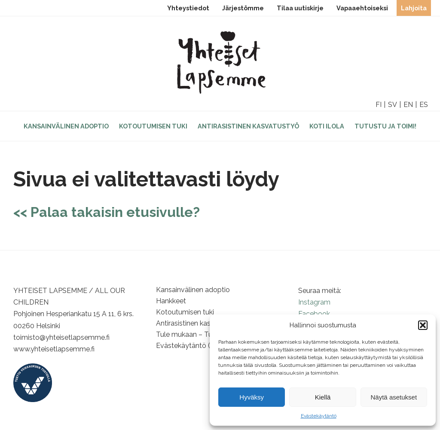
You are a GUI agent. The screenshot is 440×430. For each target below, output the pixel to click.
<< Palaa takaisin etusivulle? (106, 212)
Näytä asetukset (394, 397)
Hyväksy (251, 397)
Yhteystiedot (188, 8)
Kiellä (323, 397)
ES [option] (423, 105)
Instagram (314, 302)
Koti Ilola (326, 126)
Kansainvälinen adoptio (66, 126)
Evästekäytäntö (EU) (188, 346)
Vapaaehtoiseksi (362, 8)
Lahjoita (414, 8)
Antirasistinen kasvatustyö (248, 126)
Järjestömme (243, 8)
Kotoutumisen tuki (153, 126)
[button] (423, 325)
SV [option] (392, 105)
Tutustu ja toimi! (385, 126)
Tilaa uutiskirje (300, 8)
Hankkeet (171, 301)
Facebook (314, 314)
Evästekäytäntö (318, 416)
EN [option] (408, 105)
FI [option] (379, 105)
